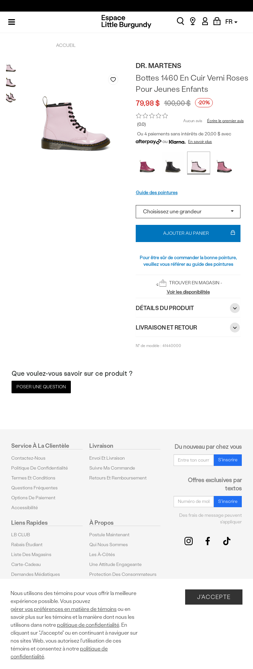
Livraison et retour (188, 327)
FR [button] (231, 21)
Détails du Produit (188, 308)
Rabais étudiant (26, 544)
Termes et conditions (33, 478)
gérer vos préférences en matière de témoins (64, 609)
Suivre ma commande (112, 468)
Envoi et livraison (107, 458)
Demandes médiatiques (35, 574)
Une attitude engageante (115, 564)
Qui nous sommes (108, 544)
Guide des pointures (157, 192)
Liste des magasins (31, 554)
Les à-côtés (102, 554)
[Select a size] (188, 211)
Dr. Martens (158, 65)
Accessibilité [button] (24, 508)
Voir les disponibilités (188, 292)
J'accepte (214, 596)
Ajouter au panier (199, 233)
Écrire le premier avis (225, 121)
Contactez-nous (28, 458)
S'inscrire (228, 460)
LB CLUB (20, 535)
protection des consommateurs (122, 574)
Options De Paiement (33, 498)
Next (120, 153)
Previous (108, 153)
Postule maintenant (109, 535)
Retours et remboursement (118, 478)
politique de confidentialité (88, 625)
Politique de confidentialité (39, 468)
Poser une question (41, 387)
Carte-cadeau (26, 564)
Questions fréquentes (34, 488)
